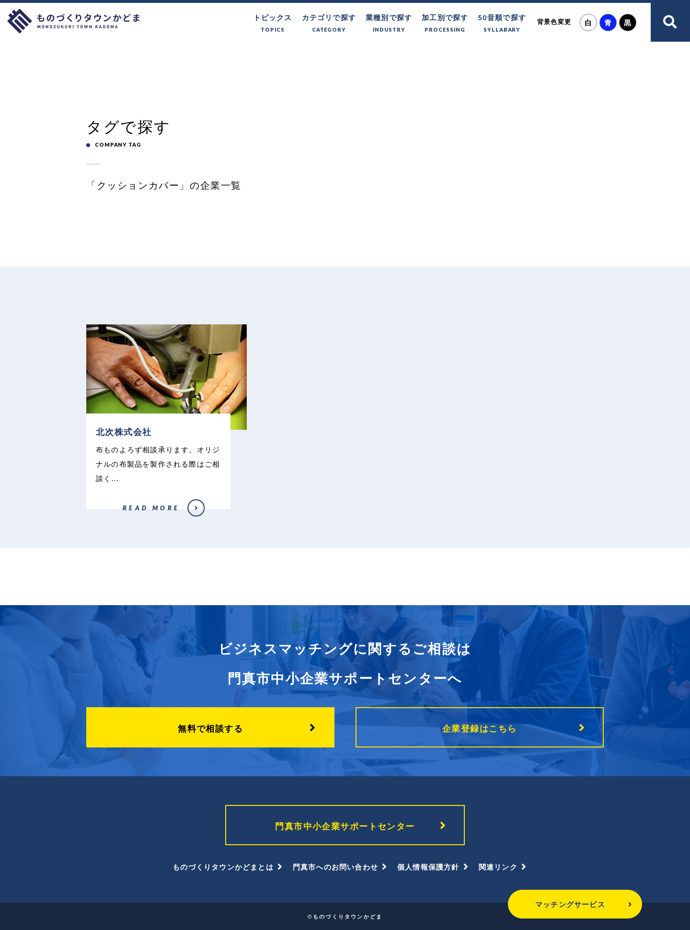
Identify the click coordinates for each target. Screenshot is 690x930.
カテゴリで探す (329, 23)
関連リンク (498, 867)
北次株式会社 (101, 514)
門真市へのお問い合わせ (335, 867)
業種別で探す (389, 23)
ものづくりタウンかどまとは (223, 867)
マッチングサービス (570, 904)
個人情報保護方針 (428, 867)
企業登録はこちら (479, 728)
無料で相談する (210, 728)
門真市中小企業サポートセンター (345, 826)
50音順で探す (502, 23)
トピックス (272, 23)
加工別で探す (445, 23)
